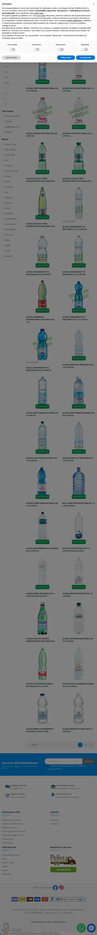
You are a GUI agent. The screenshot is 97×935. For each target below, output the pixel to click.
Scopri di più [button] (11, 58)
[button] (94, 4)
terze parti (41, 16)
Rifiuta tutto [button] (66, 58)
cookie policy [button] (39, 13)
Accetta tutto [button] (85, 58)
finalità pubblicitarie (74, 21)
